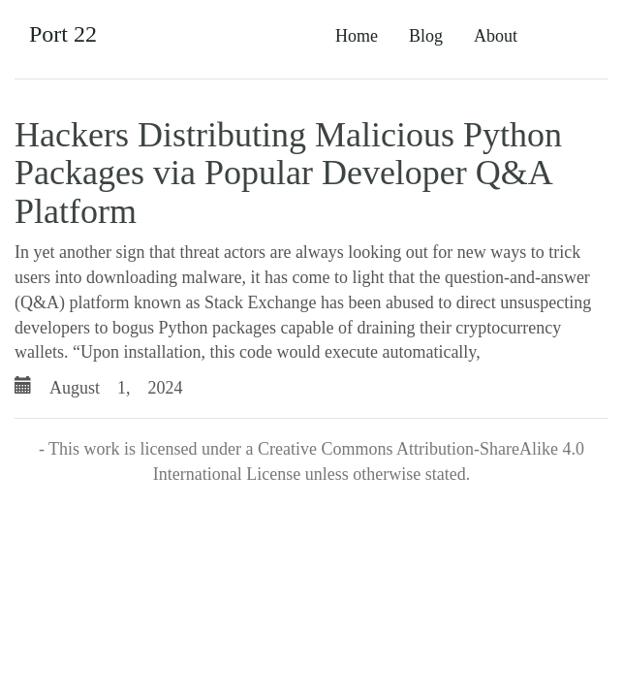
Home (356, 36)
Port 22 (63, 34)
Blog (426, 36)
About (495, 36)
